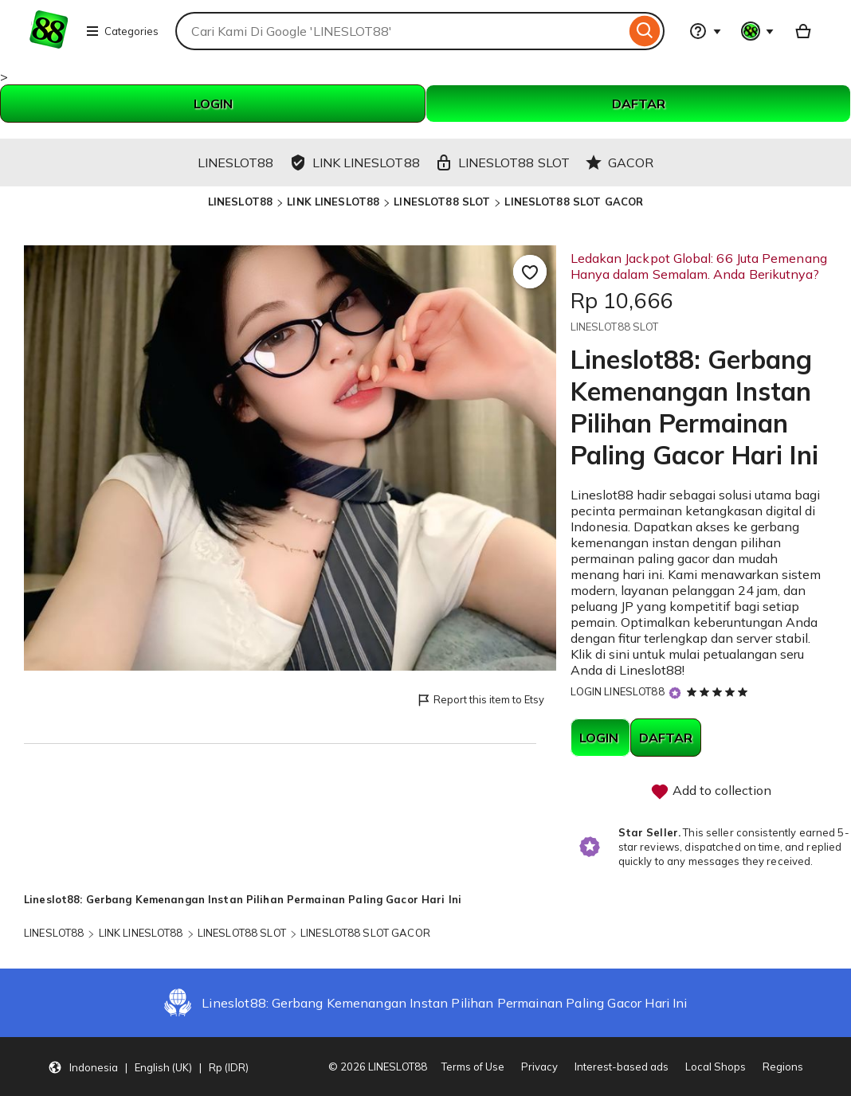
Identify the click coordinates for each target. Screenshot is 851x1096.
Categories (122, 31)
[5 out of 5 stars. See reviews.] (719, 691)
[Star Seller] (675, 692)
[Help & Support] (705, 31)
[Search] (645, 31)
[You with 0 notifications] (757, 31)
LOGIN (213, 104)
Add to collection (710, 791)
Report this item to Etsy (480, 700)
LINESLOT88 (240, 201)
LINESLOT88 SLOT (442, 201)
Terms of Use (472, 1066)
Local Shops (715, 1066)
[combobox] (400, 31)
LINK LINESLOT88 (333, 201)
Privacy (539, 1066)
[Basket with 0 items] (803, 31)
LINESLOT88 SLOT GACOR (573, 201)
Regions (783, 1066)
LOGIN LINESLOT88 (618, 691)
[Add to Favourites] (530, 271)
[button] (148, 1066)
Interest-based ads (622, 1066)
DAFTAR (638, 104)
